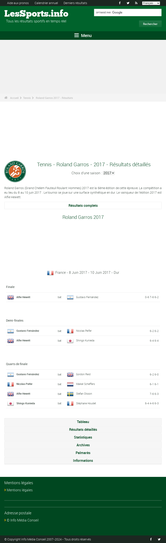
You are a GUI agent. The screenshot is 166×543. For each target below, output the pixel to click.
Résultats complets (83, 205)
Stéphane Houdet (86, 403)
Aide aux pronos (18, 3)
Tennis (27, 98)
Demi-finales (14, 320)
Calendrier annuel (46, 3)
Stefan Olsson (84, 393)
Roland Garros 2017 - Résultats (54, 98)
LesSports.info (20, 14)
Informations (83, 460)
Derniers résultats (75, 3)
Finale (10, 287)
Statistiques (83, 437)
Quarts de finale (16, 364)
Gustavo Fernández (87, 297)
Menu (83, 35)
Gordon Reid (83, 374)
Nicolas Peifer (84, 330)
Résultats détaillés (83, 429)
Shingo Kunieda (85, 340)
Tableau (83, 421)
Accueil (14, 98)
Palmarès (83, 452)
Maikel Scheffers (85, 384)
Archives (83, 445)
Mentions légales (20, 490)
